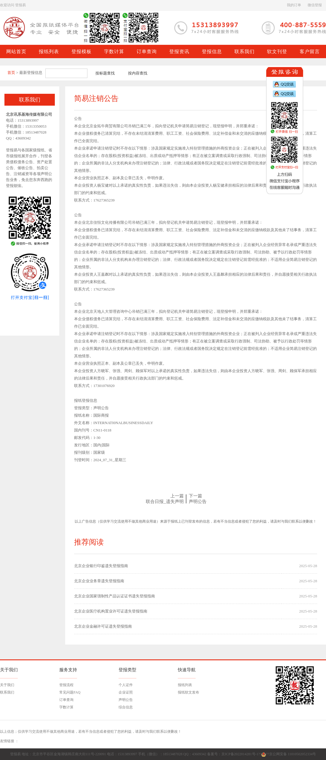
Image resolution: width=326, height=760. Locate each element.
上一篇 (177, 496)
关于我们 (7, 685)
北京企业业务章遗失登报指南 (99, 581)
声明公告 (198, 501)
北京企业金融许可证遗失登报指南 (103, 626)
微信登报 (315, 5)
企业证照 (126, 692)
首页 (11, 72)
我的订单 (294, 5)
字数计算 (66, 707)
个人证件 (126, 685)
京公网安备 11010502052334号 (292, 754)
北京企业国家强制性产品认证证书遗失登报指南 (114, 596)
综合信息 (126, 707)
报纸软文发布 (188, 692)
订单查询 (66, 700)
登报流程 (66, 685)
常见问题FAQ (69, 692)
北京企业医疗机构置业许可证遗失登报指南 (110, 611)
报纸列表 (185, 685)
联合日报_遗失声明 (165, 501)
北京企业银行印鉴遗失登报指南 (101, 566)
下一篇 (195, 496)
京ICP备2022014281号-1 (239, 754)
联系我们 (7, 692)
